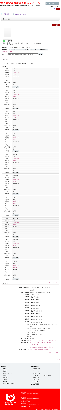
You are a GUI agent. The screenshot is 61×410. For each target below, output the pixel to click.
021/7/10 (15, 267)
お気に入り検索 (36, 373)
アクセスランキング (8, 379)
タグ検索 (5, 381)
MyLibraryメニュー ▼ (21, 14)
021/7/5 (14, 160)
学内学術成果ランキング (9, 383)
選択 (40, 54)
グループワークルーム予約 (40, 375)
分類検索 (5, 371)
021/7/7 (14, 203)
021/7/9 (14, 245)
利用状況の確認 (36, 369)
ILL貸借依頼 (36, 379)
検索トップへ (6, 369)
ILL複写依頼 (36, 377)
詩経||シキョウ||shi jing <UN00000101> (41, 349)
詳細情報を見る (7, 51)
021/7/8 (14, 224)
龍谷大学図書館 (35, 384)
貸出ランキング (7, 377)
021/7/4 (14, 139)
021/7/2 (14, 96)
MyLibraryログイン (36, 381)
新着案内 (5, 375)
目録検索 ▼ (6, 14)
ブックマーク (36, 371)
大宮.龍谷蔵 (16, 73)
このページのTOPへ (54, 282)
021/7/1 (14, 75)
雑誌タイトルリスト (8, 373)
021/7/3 (14, 117)
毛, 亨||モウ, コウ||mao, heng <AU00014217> (43, 340)
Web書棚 (15, 87)
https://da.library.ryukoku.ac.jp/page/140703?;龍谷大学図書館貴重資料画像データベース (43, 346)
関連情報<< (56, 25)
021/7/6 (14, 181)
